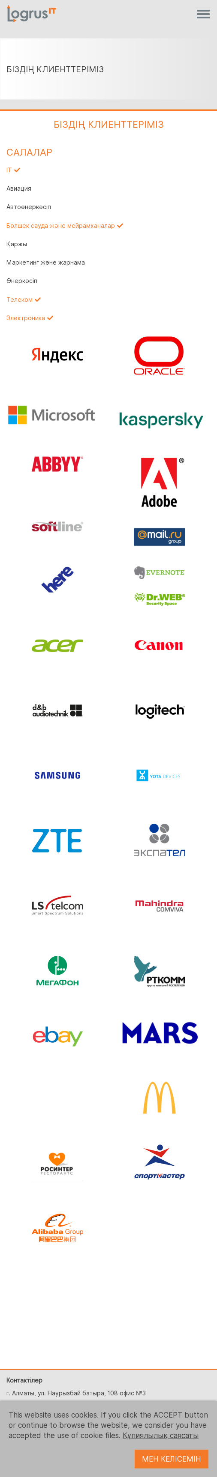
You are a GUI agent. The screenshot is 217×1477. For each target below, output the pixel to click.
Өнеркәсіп (21, 280)
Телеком (19, 299)
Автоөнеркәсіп (28, 206)
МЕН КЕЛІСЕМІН (171, 1459)
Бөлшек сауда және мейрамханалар (60, 225)
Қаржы (16, 244)
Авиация (18, 188)
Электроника (25, 318)
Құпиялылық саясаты (161, 1435)
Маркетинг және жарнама (45, 262)
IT (9, 170)
